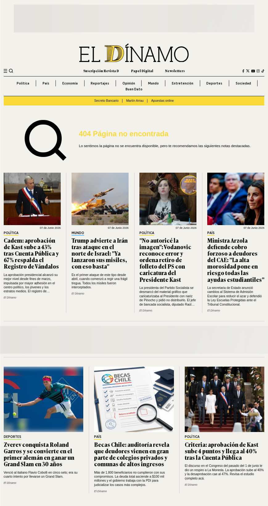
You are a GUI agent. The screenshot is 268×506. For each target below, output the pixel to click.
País (46, 83)
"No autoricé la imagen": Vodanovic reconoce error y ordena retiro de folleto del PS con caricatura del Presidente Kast (165, 259)
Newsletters (175, 70)
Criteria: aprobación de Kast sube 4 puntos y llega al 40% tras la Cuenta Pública (221, 450)
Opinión (128, 83)
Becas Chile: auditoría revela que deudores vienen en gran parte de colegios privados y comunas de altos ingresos (131, 454)
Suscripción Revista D (101, 70)
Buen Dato (134, 89)
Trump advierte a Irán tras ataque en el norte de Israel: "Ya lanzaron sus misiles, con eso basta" (100, 253)
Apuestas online (162, 100)
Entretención (182, 83)
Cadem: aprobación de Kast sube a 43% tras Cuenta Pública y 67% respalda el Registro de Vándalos (31, 253)
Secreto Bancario (106, 100)
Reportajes (100, 83)
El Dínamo (10, 297)
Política (23, 83)
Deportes (214, 83)
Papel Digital (142, 70)
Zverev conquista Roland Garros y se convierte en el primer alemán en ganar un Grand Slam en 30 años (39, 454)
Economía (70, 83)
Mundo (153, 83)
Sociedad (243, 83)
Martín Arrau (135, 100)
